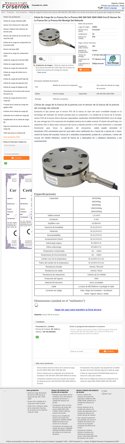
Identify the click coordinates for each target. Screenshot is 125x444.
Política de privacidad (13, 441)
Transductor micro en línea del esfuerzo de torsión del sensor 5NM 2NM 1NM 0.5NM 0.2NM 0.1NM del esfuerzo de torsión (61, 409)
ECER (116, 441)
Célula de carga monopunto (13, 83)
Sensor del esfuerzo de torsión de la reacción (60, 391)
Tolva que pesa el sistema (13, 133)
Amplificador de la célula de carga (16, 119)
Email (122, 5)
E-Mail (104, 391)
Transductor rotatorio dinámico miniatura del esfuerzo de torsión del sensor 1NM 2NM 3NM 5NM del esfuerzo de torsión (87, 434)
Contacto (16, 158)
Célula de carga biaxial (11, 64)
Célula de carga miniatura (13, 21)
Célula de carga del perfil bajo (14, 79)
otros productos (21, 12)
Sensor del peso (9, 49)
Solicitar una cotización (110, 5)
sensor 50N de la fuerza (50, 315)
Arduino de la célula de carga (14, 111)
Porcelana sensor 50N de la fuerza (34, 441)
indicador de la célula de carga (14, 115)
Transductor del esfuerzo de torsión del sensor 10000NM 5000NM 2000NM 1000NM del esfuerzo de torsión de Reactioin (62, 430)
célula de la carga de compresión (15, 53)
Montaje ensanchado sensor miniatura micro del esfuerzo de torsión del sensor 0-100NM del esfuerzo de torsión (62, 399)
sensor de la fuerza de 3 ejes (14, 25)
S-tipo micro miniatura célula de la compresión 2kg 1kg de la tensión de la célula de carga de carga (38, 409)
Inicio (3, 12)
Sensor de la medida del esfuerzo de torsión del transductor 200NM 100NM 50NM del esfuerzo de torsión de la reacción (61, 420)
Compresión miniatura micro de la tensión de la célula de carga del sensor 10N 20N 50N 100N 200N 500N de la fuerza (56, 381)
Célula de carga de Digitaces (14, 87)
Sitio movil (106, 394)
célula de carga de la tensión (14, 60)
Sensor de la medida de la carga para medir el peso (37, 402)
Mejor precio (42, 72)
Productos (10, 12)
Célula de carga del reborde (13, 68)
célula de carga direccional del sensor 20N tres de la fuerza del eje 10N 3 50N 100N (37, 396)
